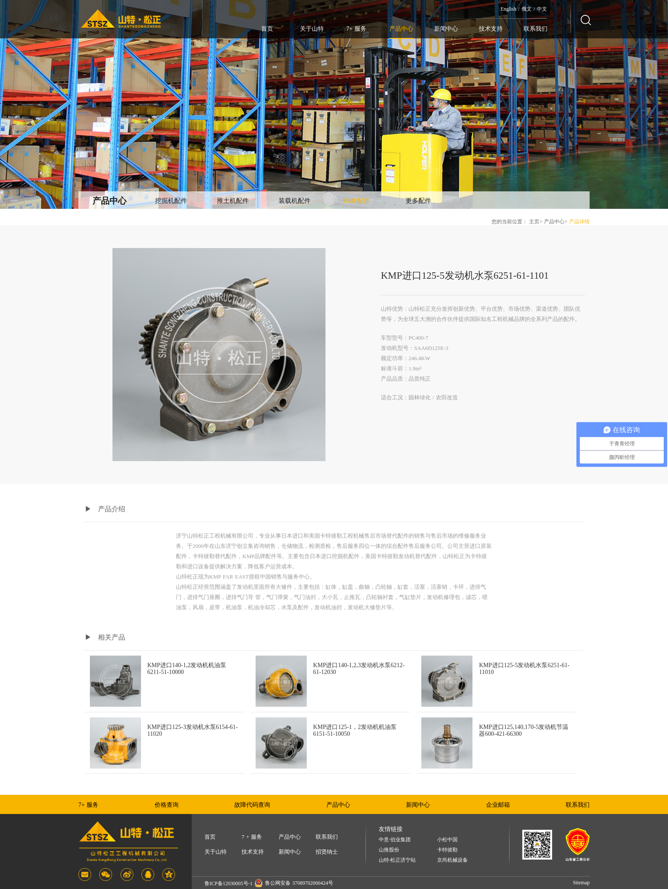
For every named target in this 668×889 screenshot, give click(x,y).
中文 (542, 9)
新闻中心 (446, 29)
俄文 (526, 9)
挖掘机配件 (171, 200)
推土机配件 (233, 200)
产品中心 (401, 29)
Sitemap (581, 883)
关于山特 (312, 29)
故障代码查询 (252, 805)
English (508, 9)
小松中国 (447, 840)
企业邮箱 (498, 805)
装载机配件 (295, 200)
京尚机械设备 (452, 860)
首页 (267, 29)
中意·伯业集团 (395, 840)
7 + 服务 (252, 837)
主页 (534, 222)
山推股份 (389, 850)
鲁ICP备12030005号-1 (228, 883)
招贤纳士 (327, 852)
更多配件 (418, 200)
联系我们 (535, 29)
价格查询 (167, 805)
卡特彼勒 (447, 850)
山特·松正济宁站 (397, 860)
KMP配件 (356, 200)
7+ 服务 (356, 29)
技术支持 (491, 29)
